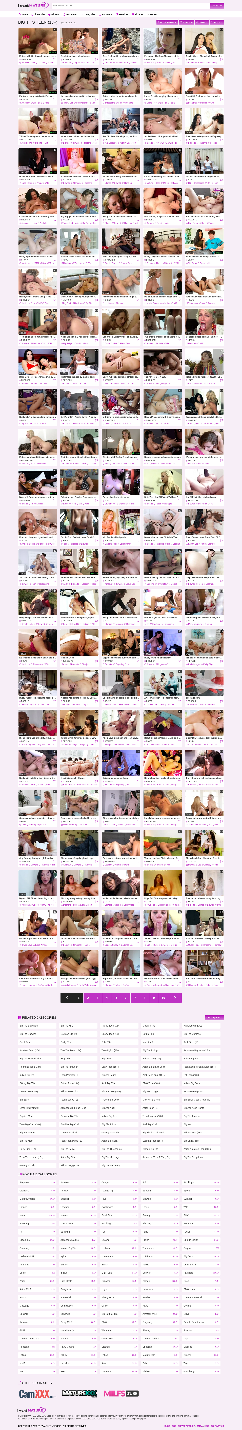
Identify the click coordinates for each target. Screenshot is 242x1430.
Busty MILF (78, 1322)
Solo (44, 263)
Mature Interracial (201, 1297)
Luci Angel (109, 303)
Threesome (110, 103)
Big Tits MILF (67, 1025)
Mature (51, 63)
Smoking (119, 1223)
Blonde (191, 63)
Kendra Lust (110, 704)
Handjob (128, 183)
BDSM (78, 1355)
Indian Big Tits (26, 1075)
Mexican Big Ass (151, 1099)
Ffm (209, 183)
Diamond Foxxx (70, 905)
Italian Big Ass (191, 1058)
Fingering (212, 63)
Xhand (24, 982)
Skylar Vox (41, 825)
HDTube (150, 300)
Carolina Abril (111, 544)
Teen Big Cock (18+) (30, 1124)
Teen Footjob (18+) (70, 1099)
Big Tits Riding (150, 1050)
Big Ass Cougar (151, 1091)
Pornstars (105, 14)
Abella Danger (153, 303)
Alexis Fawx (27, 143)
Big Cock (67, 303)
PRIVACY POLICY (186, 1426)
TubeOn (108, 180)
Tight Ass (173, 183)
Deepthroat (129, 905)
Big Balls (24, 1099)
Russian (37, 1322)
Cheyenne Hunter (154, 263)
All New (53, 14)
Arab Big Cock (150, 1124)
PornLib (25, 701)
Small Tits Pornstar (29, 1108)
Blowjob (150, 63)
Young (118, 905)
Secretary (37, 1248)
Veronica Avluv (28, 63)
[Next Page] (175, 998)
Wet (37, 1371)
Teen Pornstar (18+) (71, 1075)
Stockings (201, 1182)
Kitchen (160, 1371)
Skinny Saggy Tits (70, 1165)
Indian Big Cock (192, 1083)
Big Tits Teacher (192, 1116)
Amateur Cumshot (196, 704)
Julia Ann (166, 303)
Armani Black (127, 263)
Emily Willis (84, 985)
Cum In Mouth (201, 1240)
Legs (119, 1289)
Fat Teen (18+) (191, 1075)
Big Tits (77, 63)
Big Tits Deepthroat (194, 1157)
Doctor (37, 1273)
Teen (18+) (119, 1190)
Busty (164, 143)
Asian (107, 423)
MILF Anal (160, 1256)
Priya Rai (151, 905)
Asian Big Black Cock (154, 1066)
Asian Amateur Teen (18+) (197, 1149)
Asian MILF (37, 1289)
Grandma (37, 1190)
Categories (88, 14)
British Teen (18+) (70, 1083)
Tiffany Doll (68, 103)
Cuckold (37, 1314)
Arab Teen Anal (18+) (154, 1075)
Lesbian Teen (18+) (153, 1140)
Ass (203, 303)
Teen (158, 183)
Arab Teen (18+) (192, 1042)
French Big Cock (110, 1099)
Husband (37, 1347)
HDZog (24, 99)
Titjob (155, 945)
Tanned (37, 1207)
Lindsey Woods (211, 865)
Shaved (119, 1240)
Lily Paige (67, 343)
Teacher (78, 1207)
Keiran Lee (193, 544)
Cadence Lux (127, 945)
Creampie (210, 584)
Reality (78, 1190)
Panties (211, 303)
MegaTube (26, 140)
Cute (120, 103)
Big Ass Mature (27, 1132)
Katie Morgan (194, 664)
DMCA (200, 1426)
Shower (160, 1273)
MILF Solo (119, 1273)
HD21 (107, 621)
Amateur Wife (121, 63)
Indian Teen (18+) (152, 1058)
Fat (158, 223)
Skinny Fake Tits (69, 1091)
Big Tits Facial (68, 1149)
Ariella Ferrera (69, 985)
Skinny (78, 1264)
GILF (37, 1330)
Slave (201, 1314)
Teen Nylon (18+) (110, 1050)
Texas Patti (110, 825)
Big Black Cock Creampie (197, 1099)
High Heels (78, 1281)
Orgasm (119, 1281)
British (119, 1264)
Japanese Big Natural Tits (197, 1050)
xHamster (26, 59)
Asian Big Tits (68, 1157)
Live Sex (152, 14)
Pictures (137, 14)
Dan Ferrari (193, 223)
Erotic (65, 504)
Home (23, 14)
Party (160, 1232)
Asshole (43, 223)
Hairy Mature (78, 1347)
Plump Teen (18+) (111, 1025)
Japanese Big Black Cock (74, 1108)
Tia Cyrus (192, 263)
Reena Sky (82, 784)
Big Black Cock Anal (153, 1132)
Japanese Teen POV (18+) (156, 1157)
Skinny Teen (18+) (193, 1132)
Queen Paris (193, 945)
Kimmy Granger (208, 544)
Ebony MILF (119, 1297)
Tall (37, 1232)
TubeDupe (68, 420)
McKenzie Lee (194, 865)
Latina (37, 1355)
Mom (87, 504)
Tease (160, 1207)
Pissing (160, 1330)
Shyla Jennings (70, 744)
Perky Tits (66, 1042)
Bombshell (77, 945)
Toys (119, 1199)
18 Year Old (127, 423)
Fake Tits (131, 825)
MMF (37, 1363)
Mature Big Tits (78, 1248)
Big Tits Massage (110, 1157)
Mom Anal (119, 1371)
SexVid (66, 99)
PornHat (67, 59)
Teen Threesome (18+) (31, 1157)
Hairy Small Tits (27, 1149)
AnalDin (192, 861)
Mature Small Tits (70, 1132)
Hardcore (87, 143)
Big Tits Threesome (112, 1149)
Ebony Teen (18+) (111, 1034)
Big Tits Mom (26, 1140)
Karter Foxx (68, 784)
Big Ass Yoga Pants (194, 1108)
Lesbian (41, 63)
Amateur (108, 63)
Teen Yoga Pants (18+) (72, 1140)
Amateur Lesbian (29, 223)
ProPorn (109, 59)
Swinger (201, 1199)
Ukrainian (169, 985)
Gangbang (201, 1371)
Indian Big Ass (109, 1116)
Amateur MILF (160, 1314)
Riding (160, 1240)
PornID (149, 99)
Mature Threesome (37, 1338)
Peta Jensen (124, 704)
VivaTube (192, 420)
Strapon (160, 1190)
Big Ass (32, 744)
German (76, 183)
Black (176, 905)
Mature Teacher (160, 1338)
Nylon (78, 1256)
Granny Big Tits (27, 1165)
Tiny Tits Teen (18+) (71, 1050)
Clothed (119, 1347)
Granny (76, 704)
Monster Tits (149, 1042)
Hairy (160, 1306)
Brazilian (78, 1199)
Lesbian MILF (37, 1256)
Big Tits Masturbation (30, 1058)
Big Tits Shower (27, 1034)
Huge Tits (65, 1058)
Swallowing (119, 1207)
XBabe (66, 500)
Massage (37, 1306)
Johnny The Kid (46, 905)
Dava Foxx (82, 825)
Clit (46, 143)
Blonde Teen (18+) (111, 1091)
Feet (78, 1371)
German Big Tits (69, 1034)
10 (163, 998)
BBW (119, 1322)
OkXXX (191, 99)
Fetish (158, 504)
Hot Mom (78, 1363)
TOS (174, 1426)
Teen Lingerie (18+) (153, 1116)
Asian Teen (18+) (151, 1108)
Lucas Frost (152, 103)
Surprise (201, 1248)
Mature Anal (119, 1256)
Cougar (119, 1182)
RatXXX (24, 581)
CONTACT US (217, 1426)
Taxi (65, 544)
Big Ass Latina (109, 1075)
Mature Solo (160, 1355)
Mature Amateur (37, 1199)
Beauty (108, 464)
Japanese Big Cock (194, 1091)
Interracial (75, 223)
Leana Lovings (28, 985)
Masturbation (27, 263)
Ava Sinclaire (111, 143)
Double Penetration (201, 1322)
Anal (24, 544)
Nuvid (191, 59)
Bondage (78, 1314)
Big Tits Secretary (111, 1165)
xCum (190, 180)
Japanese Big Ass (193, 1025)
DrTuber (150, 59)
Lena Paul (192, 103)
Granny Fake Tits (110, 1132)
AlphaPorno (27, 460)
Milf (174, 63)
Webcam (119, 1330)
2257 (207, 1426)
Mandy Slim (152, 584)
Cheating (160, 1347)
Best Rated (70, 14)
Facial (172, 103)
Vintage (78, 1338)
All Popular (38, 14)
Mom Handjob (78, 1330)
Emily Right (208, 664)
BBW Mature (201, 1289)
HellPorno (110, 861)
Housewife (160, 1289)
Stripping (78, 1232)
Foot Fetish (68, 624)
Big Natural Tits (89, 223)
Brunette (67, 63)
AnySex (108, 99)
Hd (168, 63)
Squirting (37, 1223)
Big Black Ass (109, 1124)
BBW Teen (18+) (151, 1083)
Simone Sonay (111, 945)
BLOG (167, 1426)
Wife (201, 1207)
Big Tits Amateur (69, 1066)
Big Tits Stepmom (28, 1025)
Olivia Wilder (68, 825)
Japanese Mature (78, 1240)
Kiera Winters (41, 945)
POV (201, 1215)
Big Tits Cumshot (192, 1034)
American (26, 103)
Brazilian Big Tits (69, 1116)
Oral (212, 103)
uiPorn (24, 260)
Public (160, 1264)
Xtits (190, 380)
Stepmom (37, 1182)
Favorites (121, 14)
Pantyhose (78, 1289)
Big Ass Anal (108, 1108)
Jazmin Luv (125, 143)
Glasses (201, 1347)
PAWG (37, 1297)
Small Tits (24, 1042)
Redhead (130, 624)
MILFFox (67, 300)
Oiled (201, 1281)
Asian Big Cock (109, 1140)
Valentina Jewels (29, 905)
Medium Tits (149, 1025)
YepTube (25, 861)
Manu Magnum (195, 624)
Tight (201, 1363)
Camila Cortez (111, 263)
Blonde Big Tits (150, 1149)
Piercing (160, 1223)
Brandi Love (27, 945)
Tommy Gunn (27, 825)
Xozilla (191, 541)
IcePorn (67, 180)
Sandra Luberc (81, 343)
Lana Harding (28, 183)
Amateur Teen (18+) (29, 1050)
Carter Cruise (111, 343)
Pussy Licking (82, 103)
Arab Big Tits (108, 1083)
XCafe (191, 300)
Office (190, 985)
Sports (201, 1190)
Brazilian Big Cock (70, 1124)
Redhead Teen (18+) (30, 1066)
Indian (115, 423)
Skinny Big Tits (27, 1083)
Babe (203, 223)
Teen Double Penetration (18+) (200, 1066)
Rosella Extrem (28, 624)
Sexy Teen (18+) (110, 1066)
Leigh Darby (125, 544)
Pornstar (217, 945)
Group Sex (130, 584)
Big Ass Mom (26, 1116)
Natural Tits (89, 63)
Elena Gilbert (86, 905)
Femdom (156, 744)
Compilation (78, 1306)
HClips (24, 781)
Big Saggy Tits (191, 1140)
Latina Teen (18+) (28, 1091)
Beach (133, 63)
